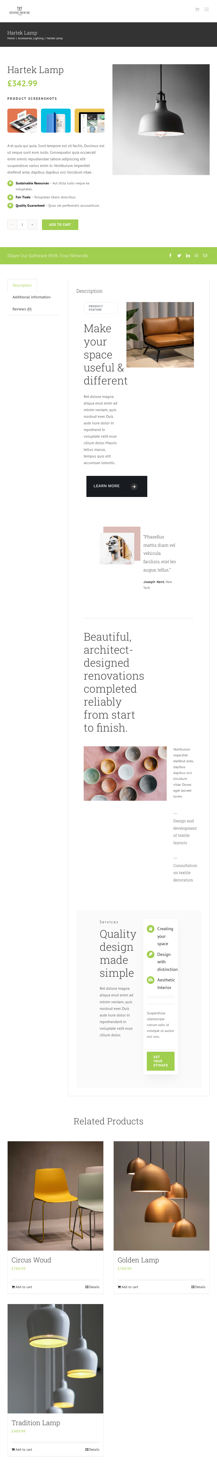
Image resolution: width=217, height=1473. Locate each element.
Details (94, 1287)
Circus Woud (31, 1259)
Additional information (32, 296)
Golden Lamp (138, 1259)
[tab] (22, 285)
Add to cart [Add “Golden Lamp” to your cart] (130, 1287)
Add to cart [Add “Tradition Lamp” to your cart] (23, 1449)
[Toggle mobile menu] (207, 9)
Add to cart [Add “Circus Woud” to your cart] (23, 1287)
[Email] (205, 255)
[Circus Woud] (55, 1196)
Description (22, 285)
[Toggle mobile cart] (197, 9)
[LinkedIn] (188, 255)
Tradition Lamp (36, 1422)
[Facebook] (170, 255)
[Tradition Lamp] (55, 1358)
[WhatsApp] (196, 255)
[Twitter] (179, 255)
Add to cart (60, 224)
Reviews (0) (22, 308)
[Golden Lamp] (161, 1196)
